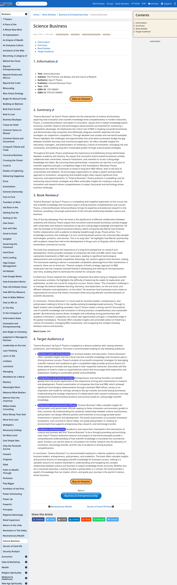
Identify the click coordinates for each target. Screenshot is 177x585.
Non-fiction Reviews (62, 34)
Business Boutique (12, 119)
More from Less (10, 419)
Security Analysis (11, 551)
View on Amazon (81, 98)
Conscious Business (12, 155)
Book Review (44, 48)
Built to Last (9, 114)
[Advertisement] (155, 59)
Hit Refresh (8, 271)
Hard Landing (9, 257)
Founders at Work (12, 202)
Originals (7, 459)
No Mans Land (10, 435)
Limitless (7, 361)
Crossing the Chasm (13, 160)
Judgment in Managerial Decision (15, 339)
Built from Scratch (12, 109)
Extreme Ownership (13, 191)
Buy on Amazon (81, 481)
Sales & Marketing (11, 562)
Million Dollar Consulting (9, 408)
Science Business (11, 541)
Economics (7, 556)
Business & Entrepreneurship (73, 14)
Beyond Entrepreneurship (11, 68)
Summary (42, 45)
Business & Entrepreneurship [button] (81, 496)
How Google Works (12, 276)
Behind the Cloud (11, 61)
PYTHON (135, 3)
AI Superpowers (11, 34)
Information (44, 42)
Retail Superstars (11, 520)
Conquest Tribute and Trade (13, 148)
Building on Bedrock (13, 103)
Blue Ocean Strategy (13, 93)
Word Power (99, 3)
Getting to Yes (10, 217)
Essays (110, 3)
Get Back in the (10, 207)
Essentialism (9, 186)
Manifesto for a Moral (13, 376)
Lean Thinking (10, 350)
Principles (8, 509)
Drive (5, 181)
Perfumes (8, 478)
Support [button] (166, 3)
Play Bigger (8, 483)
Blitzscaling (8, 88)
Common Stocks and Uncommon (13, 140)
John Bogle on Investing (15, 331)
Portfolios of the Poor (13, 488)
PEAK (5, 464)
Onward (7, 454)
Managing (8, 371)
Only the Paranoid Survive (12, 447)
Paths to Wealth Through (11, 471)
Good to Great (10, 233)
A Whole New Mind (12, 29)
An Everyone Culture (13, 45)
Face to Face (9, 197)
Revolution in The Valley (15, 530)
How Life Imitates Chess (15, 286)
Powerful (7, 504)
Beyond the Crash (12, 83)
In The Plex (8, 307)
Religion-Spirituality (11, 572)
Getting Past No (11, 212)
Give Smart (8, 223)
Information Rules (12, 318)
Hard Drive (8, 252)
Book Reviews (122, 3)
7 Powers (7, 19)
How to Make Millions (13, 297)
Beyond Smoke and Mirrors (12, 76)
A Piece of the (9, 24)
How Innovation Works (14, 281)
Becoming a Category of (15, 55)
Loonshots (8, 366)
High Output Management (9, 264)
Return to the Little (12, 525)
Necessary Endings (12, 430)
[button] (26, 14)
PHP (144, 3)
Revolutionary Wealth (13, 535)
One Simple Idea (11, 440)
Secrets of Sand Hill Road (99, 507)
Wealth (5, 567)
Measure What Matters (14, 392)
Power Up (8, 499)
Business (6, 14)
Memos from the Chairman (11, 399)
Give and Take (10, 228)
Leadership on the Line (14, 345)
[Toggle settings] (175, 4)
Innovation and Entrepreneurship (11, 325)
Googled (7, 238)
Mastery (7, 382)
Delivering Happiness (13, 176)
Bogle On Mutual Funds (14, 98)
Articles (153, 3)
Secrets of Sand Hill (12, 546)
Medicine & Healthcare (7, 578)
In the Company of (12, 313)
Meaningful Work (11, 387)
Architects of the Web (13, 50)
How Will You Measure (14, 292)
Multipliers (8, 424)
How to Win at (10, 302)
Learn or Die (9, 355)
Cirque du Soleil (10, 124)
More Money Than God (14, 414)
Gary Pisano (106, 34)
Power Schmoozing (12, 493)
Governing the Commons (10, 246)
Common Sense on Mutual (12, 132)
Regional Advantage (13, 514)
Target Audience (46, 51)
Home (36, 14)
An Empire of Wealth (13, 40)
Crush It (7, 165)
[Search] (31, 4)
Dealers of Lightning (13, 170)
